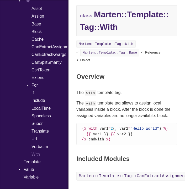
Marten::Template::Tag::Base (110, 53)
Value (29, 169)
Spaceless (41, 116)
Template (32, 162)
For (34, 85)
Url (34, 138)
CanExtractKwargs (48, 54)
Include (38, 100)
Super (37, 123)
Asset (36, 8)
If (32, 93)
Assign (37, 16)
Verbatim (39, 146)
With (35, 154)
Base (36, 24)
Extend (38, 77)
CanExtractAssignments (49, 47)
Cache (37, 39)
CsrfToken (40, 70)
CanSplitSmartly (46, 62)
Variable (31, 177)
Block (36, 31)
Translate (40, 131)
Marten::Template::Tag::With (106, 44)
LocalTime (41, 108)
